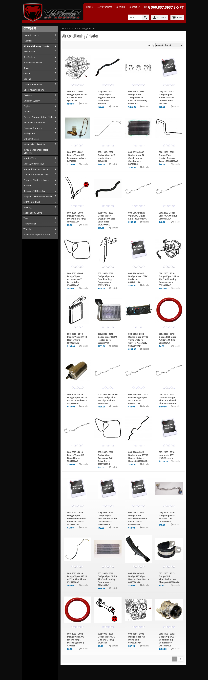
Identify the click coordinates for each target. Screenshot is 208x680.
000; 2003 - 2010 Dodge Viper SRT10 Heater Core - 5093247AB (107, 338)
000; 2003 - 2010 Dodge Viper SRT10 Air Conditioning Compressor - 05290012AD (169, 279)
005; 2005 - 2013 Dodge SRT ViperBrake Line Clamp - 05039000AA (169, 578)
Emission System (31, 100)
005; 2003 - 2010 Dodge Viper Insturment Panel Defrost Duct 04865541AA (107, 518)
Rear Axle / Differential (34, 190)
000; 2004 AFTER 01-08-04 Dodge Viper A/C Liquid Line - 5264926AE (108, 399)
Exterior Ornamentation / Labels (39, 117)
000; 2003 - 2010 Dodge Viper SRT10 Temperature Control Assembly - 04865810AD (138, 339)
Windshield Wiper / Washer (36, 234)
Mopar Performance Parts (36, 174)
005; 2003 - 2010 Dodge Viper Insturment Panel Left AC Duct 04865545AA (137, 518)
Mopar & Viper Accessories (36, 169)
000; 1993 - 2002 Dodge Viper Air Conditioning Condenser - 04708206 (136, 158)
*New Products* (31, 35)
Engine (26, 106)
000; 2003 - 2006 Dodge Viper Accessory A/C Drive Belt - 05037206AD (75, 279)
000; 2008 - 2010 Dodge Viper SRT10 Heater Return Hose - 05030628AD (138, 456)
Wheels (27, 229)
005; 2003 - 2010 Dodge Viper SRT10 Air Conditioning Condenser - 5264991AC (107, 579)
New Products (104, 6)
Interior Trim (29, 158)
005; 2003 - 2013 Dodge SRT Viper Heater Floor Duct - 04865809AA (138, 578)
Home (89, 6)
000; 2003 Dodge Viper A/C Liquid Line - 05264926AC (137, 215)
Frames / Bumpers (32, 127)
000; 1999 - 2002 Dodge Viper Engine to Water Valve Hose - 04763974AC (106, 218)
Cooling (27, 78)
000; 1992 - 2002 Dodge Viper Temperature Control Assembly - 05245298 (138, 97)
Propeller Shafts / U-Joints (35, 180)
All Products (29, 51)
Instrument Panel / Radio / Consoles (36, 151)
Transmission (30, 223)
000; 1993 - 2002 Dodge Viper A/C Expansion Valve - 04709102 (76, 156)
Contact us (134, 6)
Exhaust (27, 111)
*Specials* (28, 40)
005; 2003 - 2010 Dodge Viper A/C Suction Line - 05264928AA (167, 517)
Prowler (27, 185)
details (84, 103)
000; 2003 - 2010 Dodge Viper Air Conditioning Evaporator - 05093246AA (106, 279)
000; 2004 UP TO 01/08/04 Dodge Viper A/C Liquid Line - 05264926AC (168, 399)
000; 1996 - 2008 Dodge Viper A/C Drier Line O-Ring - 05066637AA (77, 217)
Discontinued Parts (32, 84)
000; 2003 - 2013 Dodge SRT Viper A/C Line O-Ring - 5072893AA (167, 338)
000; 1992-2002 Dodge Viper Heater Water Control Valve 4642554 (166, 97)
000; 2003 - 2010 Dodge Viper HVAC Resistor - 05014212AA (137, 278)
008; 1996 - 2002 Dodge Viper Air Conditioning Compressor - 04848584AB (167, 639)
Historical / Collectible (34, 144)
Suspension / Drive (32, 212)
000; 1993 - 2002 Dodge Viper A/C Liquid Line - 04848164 (106, 156)
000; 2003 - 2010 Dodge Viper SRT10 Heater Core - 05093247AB (77, 338)
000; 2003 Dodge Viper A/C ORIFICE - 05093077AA (168, 215)
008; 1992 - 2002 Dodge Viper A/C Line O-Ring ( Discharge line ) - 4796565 (76, 639)
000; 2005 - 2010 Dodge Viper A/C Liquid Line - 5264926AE (75, 456)
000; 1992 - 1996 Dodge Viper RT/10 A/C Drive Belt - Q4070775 (76, 96)
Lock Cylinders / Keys (33, 163)
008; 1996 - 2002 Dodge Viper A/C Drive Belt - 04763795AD (136, 638)
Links (147, 6)
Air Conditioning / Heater (36, 46)
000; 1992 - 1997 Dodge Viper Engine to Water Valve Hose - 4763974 (106, 97)
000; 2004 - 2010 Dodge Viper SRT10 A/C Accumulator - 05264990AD (77, 399)
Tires (25, 218)
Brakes (26, 67)
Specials (120, 6)
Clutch (26, 73)
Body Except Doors (32, 62)
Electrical (27, 95)
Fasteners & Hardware (34, 122)
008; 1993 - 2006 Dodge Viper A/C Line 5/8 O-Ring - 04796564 (106, 638)
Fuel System (29, 133)
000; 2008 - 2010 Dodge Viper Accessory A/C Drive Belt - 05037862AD (105, 458)
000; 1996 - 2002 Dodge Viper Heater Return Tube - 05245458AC (168, 156)
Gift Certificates (31, 138)
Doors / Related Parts (33, 89)
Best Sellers (29, 57)
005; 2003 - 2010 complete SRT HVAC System (166, 455)
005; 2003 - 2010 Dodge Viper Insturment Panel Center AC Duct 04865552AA (76, 518)
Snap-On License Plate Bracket (38, 196)
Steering (27, 207)
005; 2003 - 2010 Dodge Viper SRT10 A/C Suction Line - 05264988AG (77, 578)
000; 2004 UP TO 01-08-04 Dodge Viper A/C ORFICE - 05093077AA (138, 399)
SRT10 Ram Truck (31, 201)
